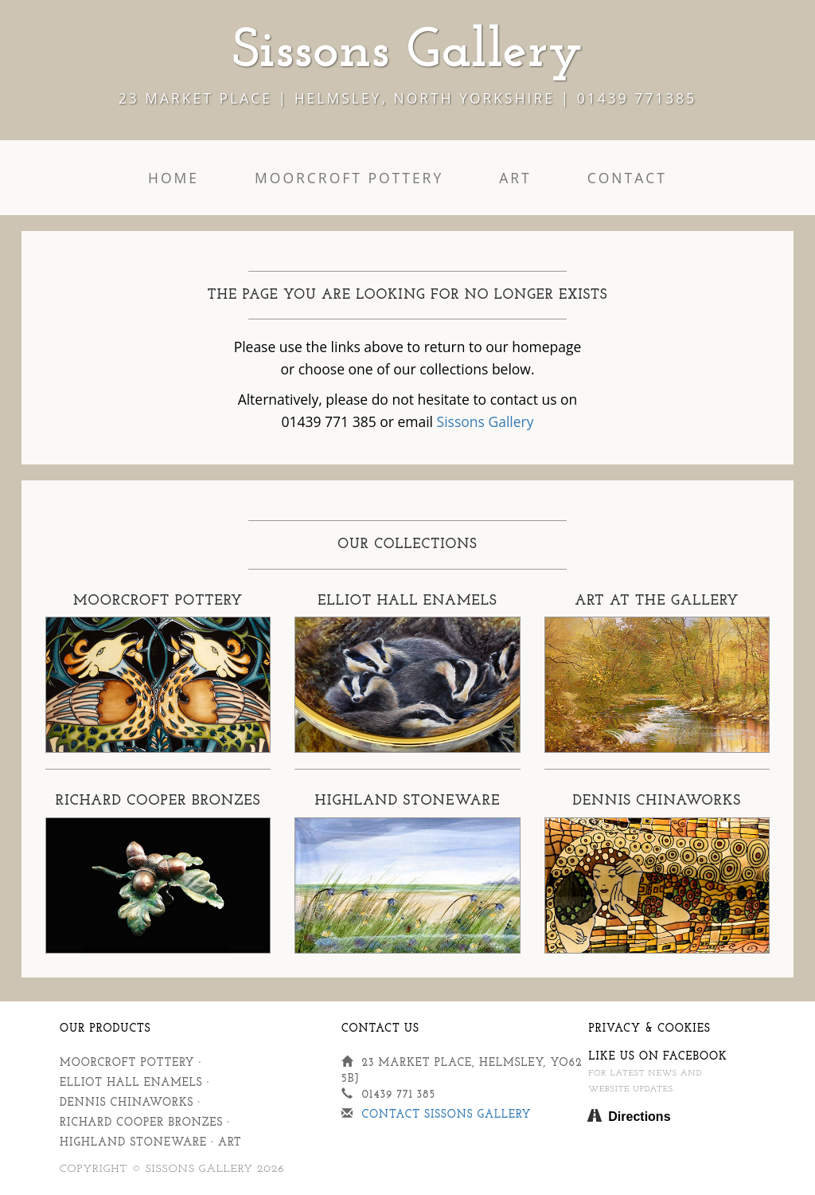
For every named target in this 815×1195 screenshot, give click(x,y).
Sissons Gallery (485, 421)
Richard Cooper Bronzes (141, 1123)
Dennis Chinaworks (126, 1103)
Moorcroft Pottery (349, 177)
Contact (627, 177)
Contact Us (380, 1029)
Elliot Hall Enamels (131, 1083)
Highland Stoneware (133, 1143)
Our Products (105, 1029)
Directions (639, 1116)
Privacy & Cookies (649, 1029)
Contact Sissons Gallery (446, 1115)
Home (173, 177)
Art (515, 177)
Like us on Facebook (657, 1057)
